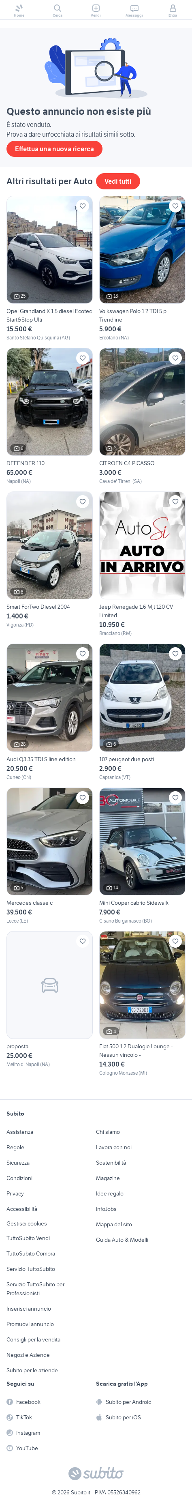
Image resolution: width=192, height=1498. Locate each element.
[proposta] (49, 1004)
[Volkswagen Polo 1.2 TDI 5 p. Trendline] (142, 268)
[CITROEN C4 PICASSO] (142, 416)
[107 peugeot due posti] (142, 712)
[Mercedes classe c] (49, 856)
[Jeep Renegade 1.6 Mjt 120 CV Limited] (142, 564)
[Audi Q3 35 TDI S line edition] (49, 712)
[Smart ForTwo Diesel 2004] (49, 564)
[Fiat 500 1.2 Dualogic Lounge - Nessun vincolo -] (142, 1004)
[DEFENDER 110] (49, 416)
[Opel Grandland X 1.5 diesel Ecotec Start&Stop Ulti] (49, 268)
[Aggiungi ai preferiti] (82, 206)
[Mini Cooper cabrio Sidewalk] (142, 856)
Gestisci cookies (26, 1223)
